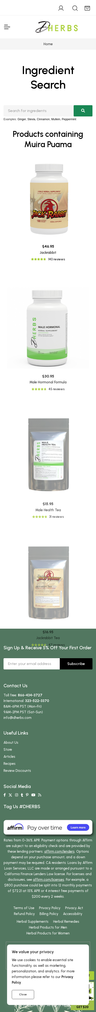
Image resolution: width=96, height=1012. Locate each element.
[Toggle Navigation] (7, 27)
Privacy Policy (49, 908)
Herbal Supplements (32, 921)
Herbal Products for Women (48, 933)
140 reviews (56, 259)
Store (8, 749)
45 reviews (56, 446)
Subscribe (76, 663)
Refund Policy (24, 914)
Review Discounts (17, 771)
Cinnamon (43, 119)
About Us (11, 742)
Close (23, 994)
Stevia (31, 119)
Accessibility (72, 914)
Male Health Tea (48, 581)
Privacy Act (74, 908)
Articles (9, 756)
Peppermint (69, 119)
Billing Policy (49, 914)
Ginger (21, 119)
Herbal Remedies (66, 921)
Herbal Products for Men (48, 927)
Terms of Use (23, 908)
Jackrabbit (48, 252)
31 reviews (56, 587)
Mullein (55, 119)
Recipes (10, 764)
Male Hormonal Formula (48, 439)
